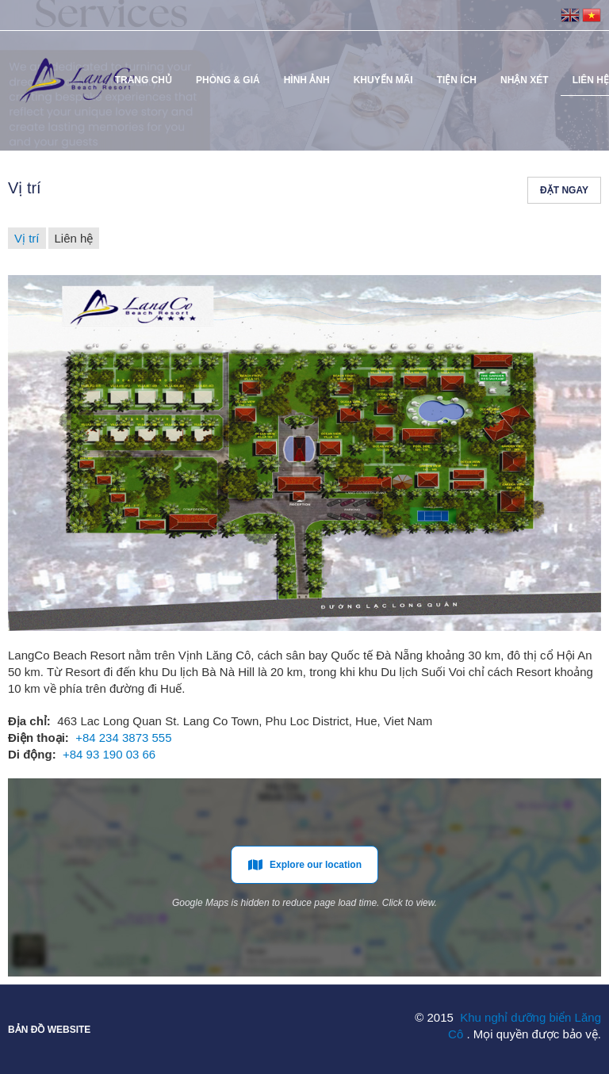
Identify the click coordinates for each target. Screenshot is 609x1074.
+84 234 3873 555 (123, 737)
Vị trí (27, 238)
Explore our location (304, 865)
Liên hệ (74, 238)
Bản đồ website (49, 1029)
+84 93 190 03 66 (109, 754)
